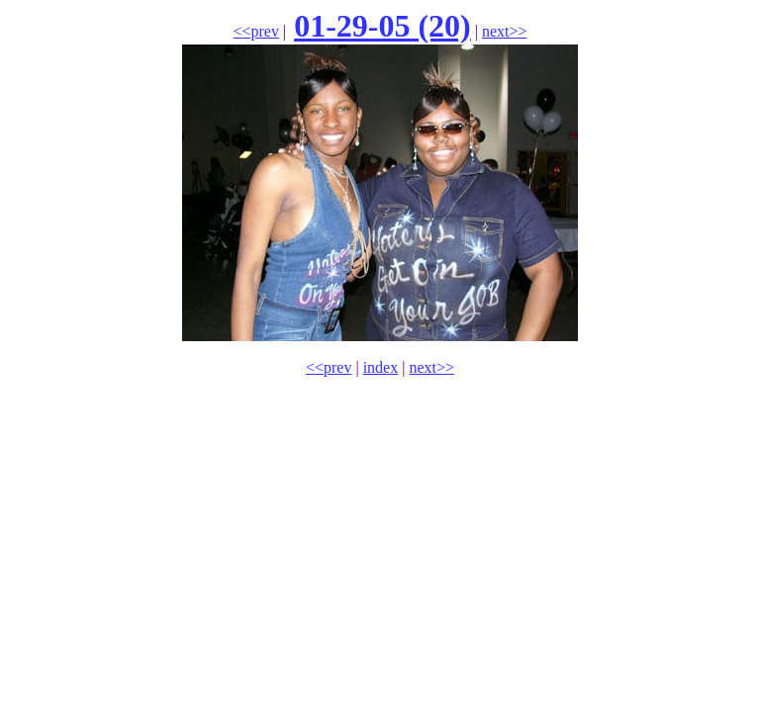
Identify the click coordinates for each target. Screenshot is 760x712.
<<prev (255, 31)
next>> (504, 31)
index (381, 367)
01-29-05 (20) (382, 26)
